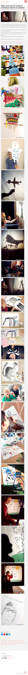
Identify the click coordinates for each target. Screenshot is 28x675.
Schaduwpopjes (11, 43)
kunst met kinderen (21, 641)
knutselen (15, 641)
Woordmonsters (4, 43)
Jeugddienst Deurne (4, 641)
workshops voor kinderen (12, 644)
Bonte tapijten (17, 41)
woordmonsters (5, 644)
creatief (9, 640)
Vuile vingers (10, 657)
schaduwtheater (19, 643)
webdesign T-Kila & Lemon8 (21, 673)
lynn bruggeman (8, 643)
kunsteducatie (3, 643)
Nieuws (2, 639)
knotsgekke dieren (10, 641)
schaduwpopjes (14, 643)
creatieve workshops (14, 640)
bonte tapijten (5, 640)
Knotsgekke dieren (19, 43)
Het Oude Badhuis (20, 640)
